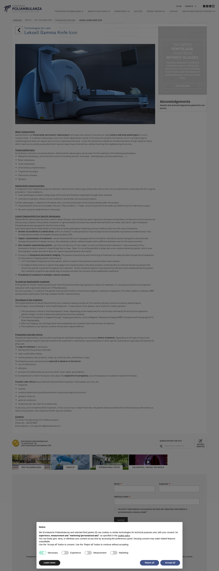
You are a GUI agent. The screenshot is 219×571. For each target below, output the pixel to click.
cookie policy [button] (124, 535)
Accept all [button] (170, 562)
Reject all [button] (149, 562)
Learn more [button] (49, 562)
